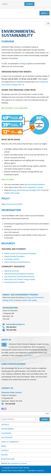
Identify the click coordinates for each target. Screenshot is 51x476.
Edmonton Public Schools (13, 13)
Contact (5, 450)
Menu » (44, 13)
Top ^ (47, 414)
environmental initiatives (36, 184)
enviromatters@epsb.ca (15, 324)
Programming (7, 429)
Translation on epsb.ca (35, 471)
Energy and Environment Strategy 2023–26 (27, 190)
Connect (24, 463)
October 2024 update (12, 193)
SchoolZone (15, 463)
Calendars (6, 433)
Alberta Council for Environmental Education (20, 254)
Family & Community (10, 442)
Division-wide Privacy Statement (13, 471)
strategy (23, 64)
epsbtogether (7, 459)
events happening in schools (32, 187)
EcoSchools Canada (11, 259)
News (3, 446)
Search (4, 455)
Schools (5, 425)
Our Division (6, 438)
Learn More (27, 355)
